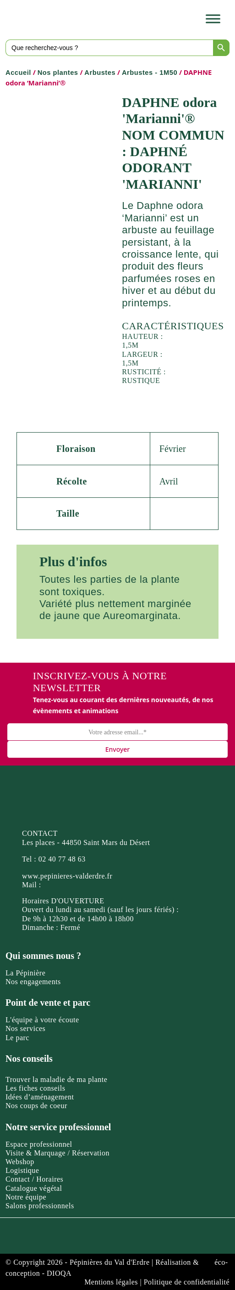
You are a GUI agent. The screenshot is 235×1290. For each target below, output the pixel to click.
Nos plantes (58, 72)
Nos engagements (33, 982)
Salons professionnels (39, 1206)
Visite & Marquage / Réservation (57, 1153)
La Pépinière (25, 973)
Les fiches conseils (35, 1088)
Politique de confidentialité (187, 1282)
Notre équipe (25, 1197)
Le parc (17, 1038)
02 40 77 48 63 (62, 859)
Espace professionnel (38, 1144)
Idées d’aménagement (39, 1097)
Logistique (22, 1170)
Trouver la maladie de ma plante (56, 1079)
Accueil (18, 72)
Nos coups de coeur (36, 1106)
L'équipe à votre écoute (42, 1020)
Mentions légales (111, 1282)
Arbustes (99, 72)
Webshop (19, 1162)
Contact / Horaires (34, 1179)
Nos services (25, 1028)
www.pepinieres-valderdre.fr (67, 876)
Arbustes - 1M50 (149, 72)
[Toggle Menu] (213, 18)
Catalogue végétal (33, 1188)
